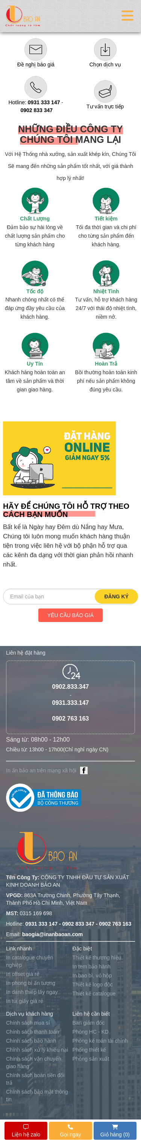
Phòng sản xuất (91, 1059)
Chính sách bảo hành (31, 1041)
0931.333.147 (70, 703)
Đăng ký (116, 596)
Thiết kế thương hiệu (97, 958)
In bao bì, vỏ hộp (92, 976)
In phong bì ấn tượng (30, 983)
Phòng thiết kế (89, 1050)
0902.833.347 (70, 686)
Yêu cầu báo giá (70, 615)
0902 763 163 (70, 718)
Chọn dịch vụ (105, 64)
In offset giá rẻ (22, 974)
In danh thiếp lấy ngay (32, 992)
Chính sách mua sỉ (28, 1023)
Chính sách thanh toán (32, 1032)
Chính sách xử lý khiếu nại (37, 1050)
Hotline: (34, 102)
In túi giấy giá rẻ (24, 1001)
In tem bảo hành (92, 967)
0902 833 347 (36, 110)
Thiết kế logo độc (93, 985)
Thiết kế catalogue (94, 994)
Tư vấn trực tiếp (105, 106)
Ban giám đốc (89, 1023)
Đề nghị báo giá (36, 64)
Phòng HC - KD (91, 1032)
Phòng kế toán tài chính (100, 1041)
